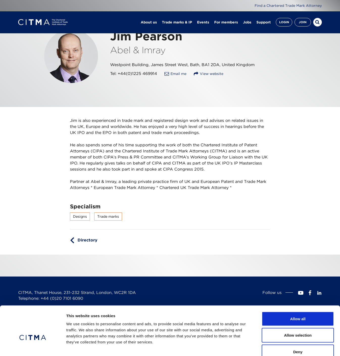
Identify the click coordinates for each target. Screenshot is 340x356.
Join (302, 22)
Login (284, 22)
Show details (265, 346)
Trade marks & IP (177, 23)
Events (203, 23)
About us (149, 23)
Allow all (298, 290)
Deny (298, 323)
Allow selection (297, 306)
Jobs (247, 23)
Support (263, 23)
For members (226, 23)
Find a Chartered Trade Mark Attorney (288, 6)
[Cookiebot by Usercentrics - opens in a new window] (33, 346)
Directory (88, 240)
